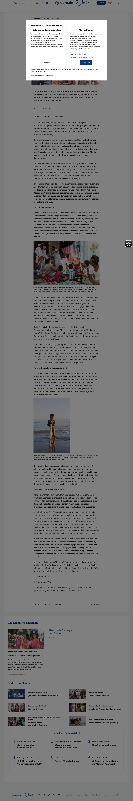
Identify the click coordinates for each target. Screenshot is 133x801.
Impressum (49, 75)
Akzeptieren (86, 62)
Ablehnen (47, 62)
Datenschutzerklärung (37, 44)
